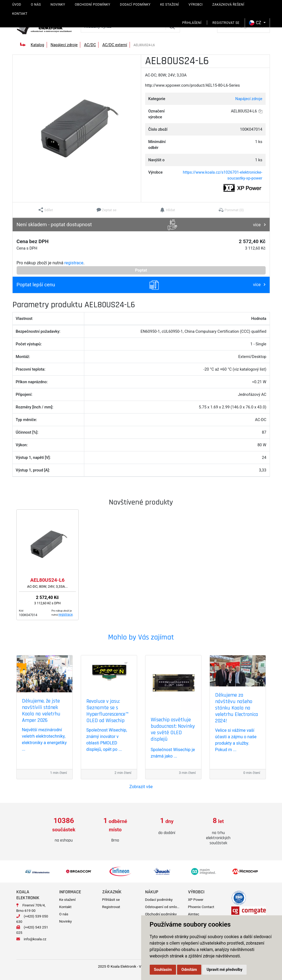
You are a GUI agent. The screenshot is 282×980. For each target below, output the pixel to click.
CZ (255, 22)
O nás (36, 4)
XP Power (196, 900)
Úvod (16, 4)
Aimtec (193, 914)
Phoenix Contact (201, 907)
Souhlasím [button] (163, 969)
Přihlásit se (111, 900)
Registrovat (111, 907)
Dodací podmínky (135, 4)
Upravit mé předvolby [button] (224, 969)
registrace (73, 262)
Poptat (141, 270)
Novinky (57, 4)
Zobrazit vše (141, 786)
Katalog (37, 44)
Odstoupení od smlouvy (163, 907)
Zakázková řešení (228, 4)
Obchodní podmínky (92, 4)
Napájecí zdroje (64, 44)
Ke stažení (169, 4)
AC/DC (90, 44)
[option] (64, 830)
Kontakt (20, 14)
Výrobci (196, 4)
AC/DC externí (114, 44)
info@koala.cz (35, 939)
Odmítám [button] (189, 969)
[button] (45, 209)
